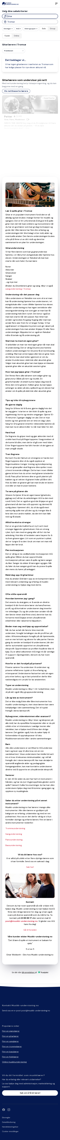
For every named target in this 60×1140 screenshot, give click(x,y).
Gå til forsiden (30, 930)
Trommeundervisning (15, 828)
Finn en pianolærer (11, 1031)
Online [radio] (16, 36)
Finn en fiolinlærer (10, 1056)
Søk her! (30, 867)
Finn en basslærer (10, 1051)
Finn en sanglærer (10, 1041)
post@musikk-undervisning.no (35, 1010)
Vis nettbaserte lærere (16, 91)
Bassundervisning (13, 845)
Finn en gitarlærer (10, 1036)
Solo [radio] (44, 28)
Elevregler (6, 1117)
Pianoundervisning (14, 839)
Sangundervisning (13, 834)
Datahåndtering (8, 1122)
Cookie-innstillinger (10, 1131)
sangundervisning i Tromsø (18, 289)
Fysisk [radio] (7, 36)
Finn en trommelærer (12, 1046)
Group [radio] (52, 28)
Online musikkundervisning (14, 1062)
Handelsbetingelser (10, 1127)
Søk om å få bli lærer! (30, 1093)
